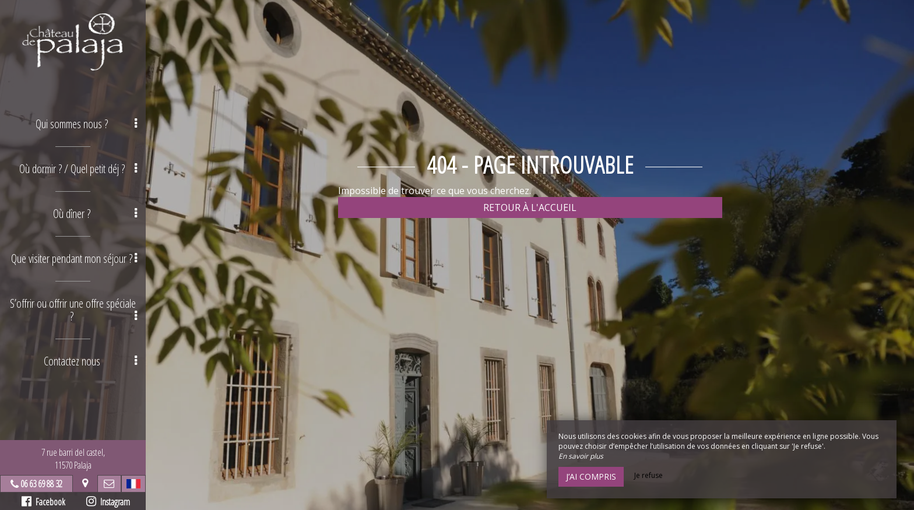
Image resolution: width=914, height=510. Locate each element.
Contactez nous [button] (91, 361)
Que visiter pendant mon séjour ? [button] (74, 258)
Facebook (43, 501)
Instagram (108, 501)
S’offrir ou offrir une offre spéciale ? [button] (73, 310)
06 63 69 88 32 (41, 483)
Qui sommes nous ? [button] (86, 124)
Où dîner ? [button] (95, 213)
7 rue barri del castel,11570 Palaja (73, 459)
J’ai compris (591, 476)
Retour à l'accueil (529, 207)
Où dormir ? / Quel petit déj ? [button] (78, 169)
